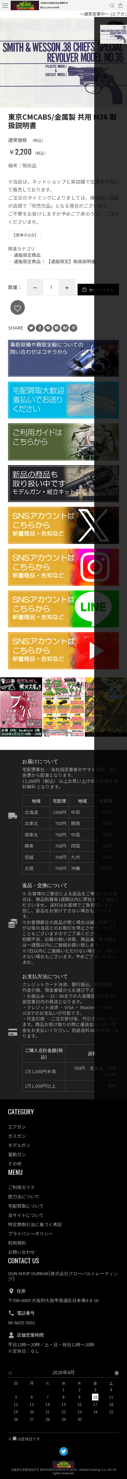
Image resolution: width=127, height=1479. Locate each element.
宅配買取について (26, 1206)
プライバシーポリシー (30, 1233)
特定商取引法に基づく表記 (35, 1224)
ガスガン (17, 1136)
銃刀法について (23, 1196)
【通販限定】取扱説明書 (71, 262)
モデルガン (19, 1145)
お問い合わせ (21, 1252)
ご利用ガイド (21, 1187)
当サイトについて (26, 1215)
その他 (15, 1163)
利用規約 (17, 1242)
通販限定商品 (27, 256)
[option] (63, 64)
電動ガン (17, 1154)
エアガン (17, 1126)
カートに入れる (53, 309)
